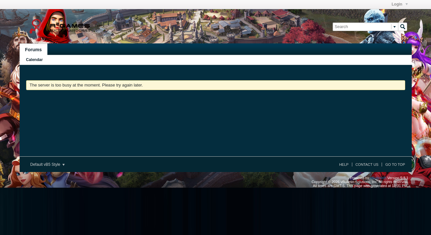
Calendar (34, 59)
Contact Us (367, 164)
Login (400, 4)
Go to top (395, 164)
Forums (33, 49)
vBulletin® (378, 178)
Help (344, 164)
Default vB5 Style (47, 164)
